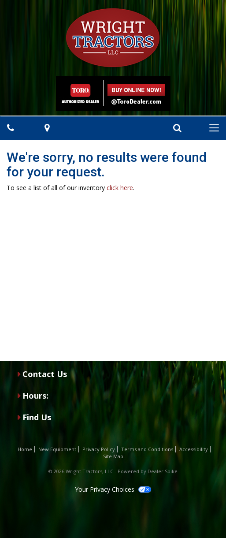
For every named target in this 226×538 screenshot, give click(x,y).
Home (25, 449)
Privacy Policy (98, 449)
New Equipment (57, 449)
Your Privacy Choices (113, 489)
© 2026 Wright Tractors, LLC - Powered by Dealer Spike (113, 471)
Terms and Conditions (147, 449)
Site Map (113, 456)
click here (120, 187)
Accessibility (193, 449)
